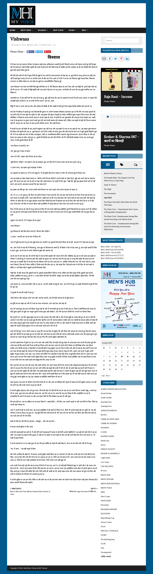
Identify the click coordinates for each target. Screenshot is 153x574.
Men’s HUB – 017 (107, 247)
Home (12, 30)
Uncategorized (106, 552)
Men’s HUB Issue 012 (109, 255)
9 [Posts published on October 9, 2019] (115, 357)
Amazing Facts (106, 402)
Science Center (106, 522)
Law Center (105, 462)
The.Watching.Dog (107, 539)
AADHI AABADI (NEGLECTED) (113, 389)
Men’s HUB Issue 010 (109, 250)
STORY (72, 30)
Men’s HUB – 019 (107, 252)
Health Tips (105, 441)
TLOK (103, 544)
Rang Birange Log (107, 518)
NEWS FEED (106, 501)
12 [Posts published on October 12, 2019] (134, 357)
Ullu (102, 548)
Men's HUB (33, 45)
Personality (105, 505)
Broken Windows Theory (113, 173)
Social (103, 526)
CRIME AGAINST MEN (110, 419)
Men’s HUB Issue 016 (109, 258)
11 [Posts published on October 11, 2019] (128, 357)
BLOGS (104, 415)
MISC (84, 30)
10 (139, 117)
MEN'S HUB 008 (107, 479)
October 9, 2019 (20, 45)
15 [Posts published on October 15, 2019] (110, 361)
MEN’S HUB (58, 30)
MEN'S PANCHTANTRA (110, 484)
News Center (105, 496)
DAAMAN (42, 30)
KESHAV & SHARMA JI (110, 454)
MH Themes (43, 568)
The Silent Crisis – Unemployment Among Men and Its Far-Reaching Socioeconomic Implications (121, 226)
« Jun (103, 376)
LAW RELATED (107, 466)
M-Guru (104, 471)
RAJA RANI (105, 514)
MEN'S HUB (46, 45)
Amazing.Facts (106, 406)
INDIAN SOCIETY (108, 449)
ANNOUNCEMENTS (109, 411)
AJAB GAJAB (106, 398)
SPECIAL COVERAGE (109, 531)
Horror (103, 445)
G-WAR (104, 432)
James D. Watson (110, 185)
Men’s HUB (26, 30)
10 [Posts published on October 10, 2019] (122, 357)
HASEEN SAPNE (107, 436)
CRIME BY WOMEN (109, 423)
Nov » (108, 376)
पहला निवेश (108, 198)
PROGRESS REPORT (109, 509)
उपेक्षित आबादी (106, 557)
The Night (107, 189)
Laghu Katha (105, 458)
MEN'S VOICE (106, 488)
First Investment (110, 193)
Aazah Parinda (106, 393)
